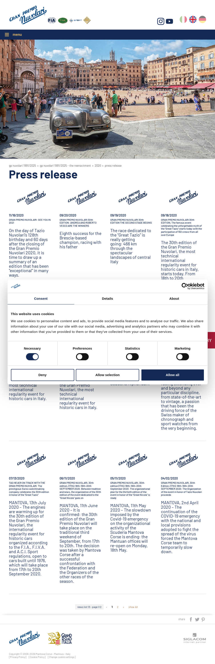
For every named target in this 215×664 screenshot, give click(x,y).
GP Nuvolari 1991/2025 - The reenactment (65, 165)
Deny (42, 375)
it (183, 20)
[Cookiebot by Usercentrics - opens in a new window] (184, 286)
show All (133, 606)
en (193, 20)
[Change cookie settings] (62, 656)
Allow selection (107, 375)
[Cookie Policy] (37, 656)
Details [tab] (107, 298)
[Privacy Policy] (17, 656)
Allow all (172, 375)
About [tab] (174, 298)
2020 (98, 165)
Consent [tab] (41, 298)
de (202, 20)
